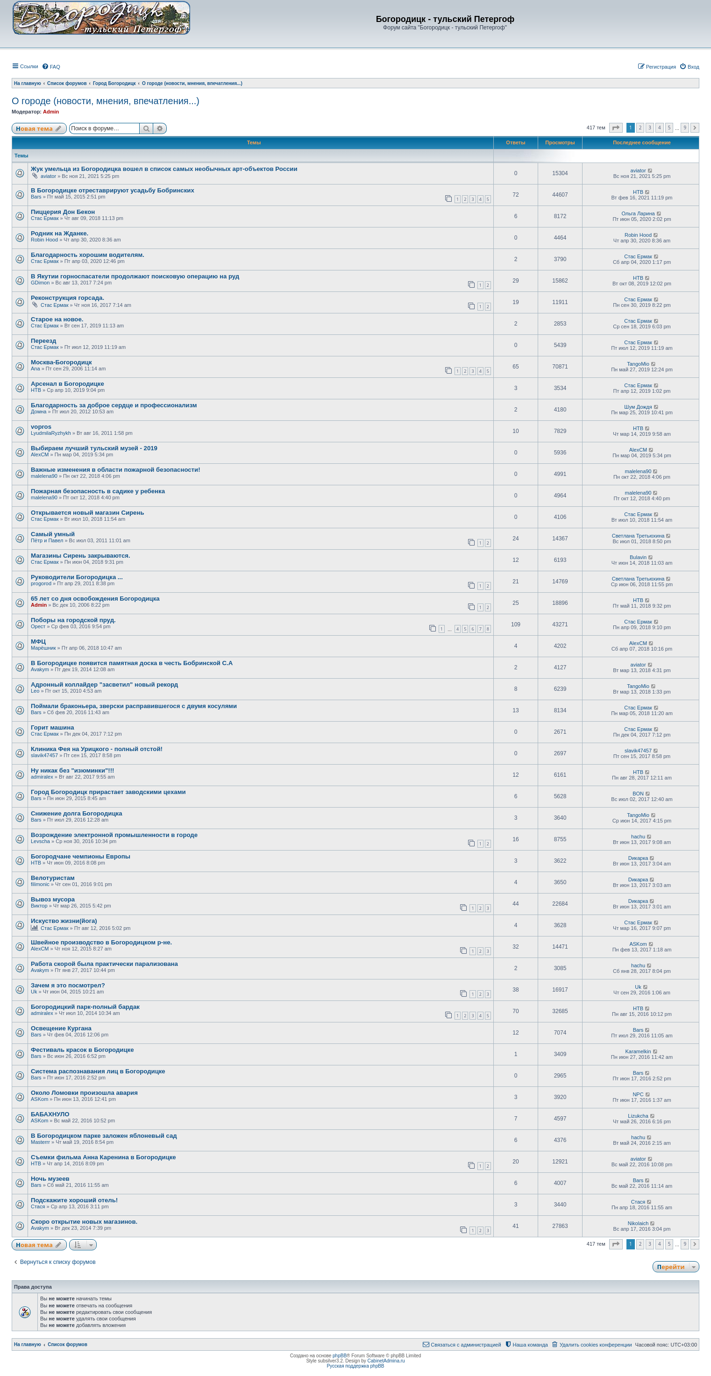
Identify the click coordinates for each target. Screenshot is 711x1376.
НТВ (638, 192)
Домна (38, 411)
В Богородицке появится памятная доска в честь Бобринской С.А (132, 663)
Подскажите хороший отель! (74, 1200)
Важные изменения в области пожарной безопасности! (115, 469)
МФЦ (38, 641)
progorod (41, 583)
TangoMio (638, 364)
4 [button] (659, 127)
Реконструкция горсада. (67, 297)
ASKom (638, 944)
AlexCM (40, 454)
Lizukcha (638, 1116)
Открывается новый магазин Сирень (87, 512)
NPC (638, 1094)
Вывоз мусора (53, 899)
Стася (38, 1206)
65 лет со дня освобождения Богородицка (95, 598)
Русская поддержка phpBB (355, 1366)
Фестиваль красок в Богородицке (82, 1049)
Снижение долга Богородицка (76, 813)
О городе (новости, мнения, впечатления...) (105, 101)
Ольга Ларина (637, 213)
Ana (35, 368)
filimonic (40, 884)
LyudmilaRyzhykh (51, 433)
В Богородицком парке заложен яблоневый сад (104, 1135)
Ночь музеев (50, 1178)
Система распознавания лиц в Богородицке (98, 1071)
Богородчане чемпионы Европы (80, 856)
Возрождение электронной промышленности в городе (114, 834)
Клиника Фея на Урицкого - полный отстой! (97, 748)
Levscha (40, 841)
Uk (34, 991)
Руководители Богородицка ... (77, 577)
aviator (48, 176)
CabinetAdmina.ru (386, 1360)
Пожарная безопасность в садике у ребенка (98, 491)
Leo (35, 691)
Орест (38, 626)
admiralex (42, 777)
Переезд (43, 340)
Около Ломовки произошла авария (84, 1092)
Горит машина (52, 727)
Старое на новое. (57, 319)
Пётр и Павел (47, 540)
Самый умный (53, 534)
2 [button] (640, 127)
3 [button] (649, 127)
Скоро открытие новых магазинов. (84, 1221)
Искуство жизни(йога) (64, 920)
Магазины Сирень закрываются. (80, 555)
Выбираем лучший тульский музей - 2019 (94, 448)
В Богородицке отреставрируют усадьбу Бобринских (112, 190)
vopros (41, 426)
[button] (616, 128)
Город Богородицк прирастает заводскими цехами (108, 791)
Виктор (39, 905)
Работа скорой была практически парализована (104, 963)
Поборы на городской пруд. (73, 620)
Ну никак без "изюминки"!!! (72, 770)
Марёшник (43, 648)
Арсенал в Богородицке (67, 383)
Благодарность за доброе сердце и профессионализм (114, 405)
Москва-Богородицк (61, 362)
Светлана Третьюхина (638, 536)
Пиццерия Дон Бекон (63, 211)
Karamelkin (638, 1051)
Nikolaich (638, 1223)
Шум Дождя (638, 407)
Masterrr (40, 1142)
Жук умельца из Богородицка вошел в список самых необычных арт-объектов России (164, 168)
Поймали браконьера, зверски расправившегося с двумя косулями (134, 705)
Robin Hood (44, 239)
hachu (638, 836)
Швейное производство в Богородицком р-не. (101, 942)
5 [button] (669, 127)
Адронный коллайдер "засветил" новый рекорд (104, 684)
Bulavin (638, 557)
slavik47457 (44, 755)
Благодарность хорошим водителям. (87, 254)
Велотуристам (53, 877)
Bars (36, 196)
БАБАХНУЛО (50, 1114)
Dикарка (638, 858)
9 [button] (684, 127)
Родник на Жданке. (59, 233)
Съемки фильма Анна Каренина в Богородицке (103, 1157)
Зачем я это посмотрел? (68, 985)
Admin (51, 111)
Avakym (40, 669)
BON (638, 793)
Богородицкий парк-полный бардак (85, 1006)
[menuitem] (51, 66)
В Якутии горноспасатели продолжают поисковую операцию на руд (135, 276)
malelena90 (44, 476)
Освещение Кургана (61, 1028)
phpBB (340, 1355)
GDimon (40, 282)
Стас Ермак (44, 218)
